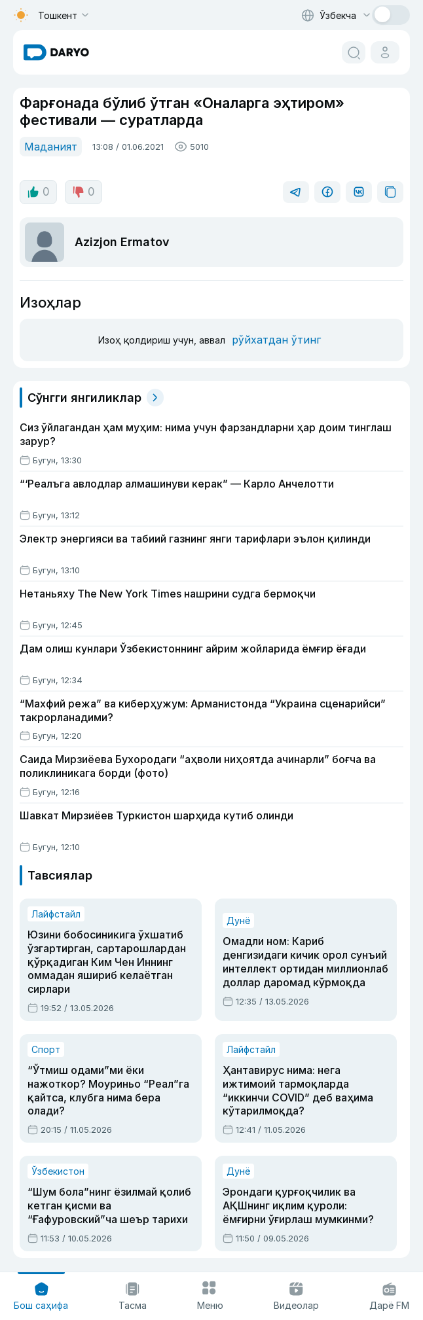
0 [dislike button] (83, 191)
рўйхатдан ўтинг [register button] (276, 339)
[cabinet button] (385, 52)
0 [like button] (38, 191)
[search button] (353, 52)
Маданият (50, 146)
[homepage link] (56, 52)
